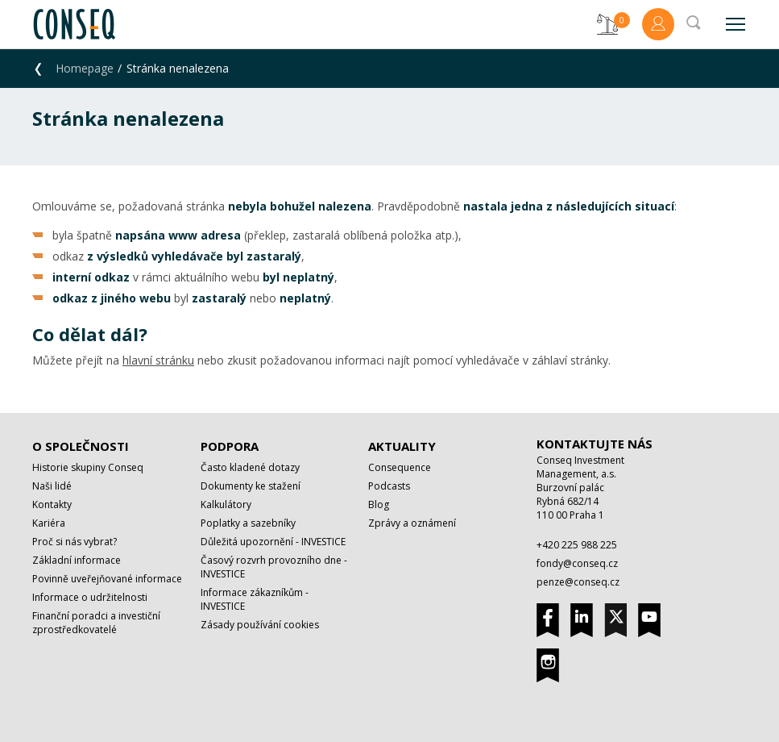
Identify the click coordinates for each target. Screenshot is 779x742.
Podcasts (389, 486)
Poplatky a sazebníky (248, 523)
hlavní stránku (158, 360)
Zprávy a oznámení (412, 523)
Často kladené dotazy (250, 467)
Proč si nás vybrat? (74, 541)
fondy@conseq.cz (577, 563)
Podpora (230, 446)
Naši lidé (52, 486)
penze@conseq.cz (578, 582)
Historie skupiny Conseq (87, 467)
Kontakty (52, 504)
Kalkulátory (226, 504)
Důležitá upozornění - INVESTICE (273, 541)
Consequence (399, 467)
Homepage (85, 68)
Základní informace (76, 560)
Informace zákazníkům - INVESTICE (255, 599)
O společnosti (80, 446)
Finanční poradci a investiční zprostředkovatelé (96, 622)
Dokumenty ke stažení (250, 486)
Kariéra (48, 523)
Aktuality (402, 446)
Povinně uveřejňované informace (107, 579)
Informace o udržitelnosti (89, 597)
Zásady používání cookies (260, 625)
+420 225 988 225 (577, 545)
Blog (378, 504)
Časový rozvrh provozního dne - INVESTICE (274, 567)
